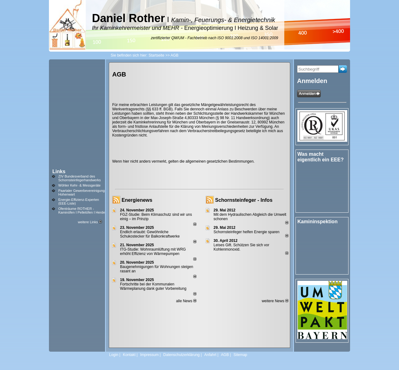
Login (113, 355)
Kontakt (129, 355)
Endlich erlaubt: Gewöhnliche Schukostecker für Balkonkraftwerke (150, 234)
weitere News (275, 301)
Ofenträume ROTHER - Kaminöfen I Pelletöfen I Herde (81, 210)
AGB (225, 355)
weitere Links (90, 222)
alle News (186, 301)
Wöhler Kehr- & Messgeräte (79, 185)
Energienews (137, 200)
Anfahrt (210, 355)
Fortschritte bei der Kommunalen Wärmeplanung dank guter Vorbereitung (153, 286)
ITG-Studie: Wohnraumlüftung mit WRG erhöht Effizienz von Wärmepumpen (153, 251)
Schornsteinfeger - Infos (243, 200)
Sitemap (240, 355)
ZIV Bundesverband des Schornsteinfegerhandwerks (79, 178)
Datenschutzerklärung (181, 355)
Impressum (149, 355)
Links (58, 171)
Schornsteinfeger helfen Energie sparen (246, 232)
